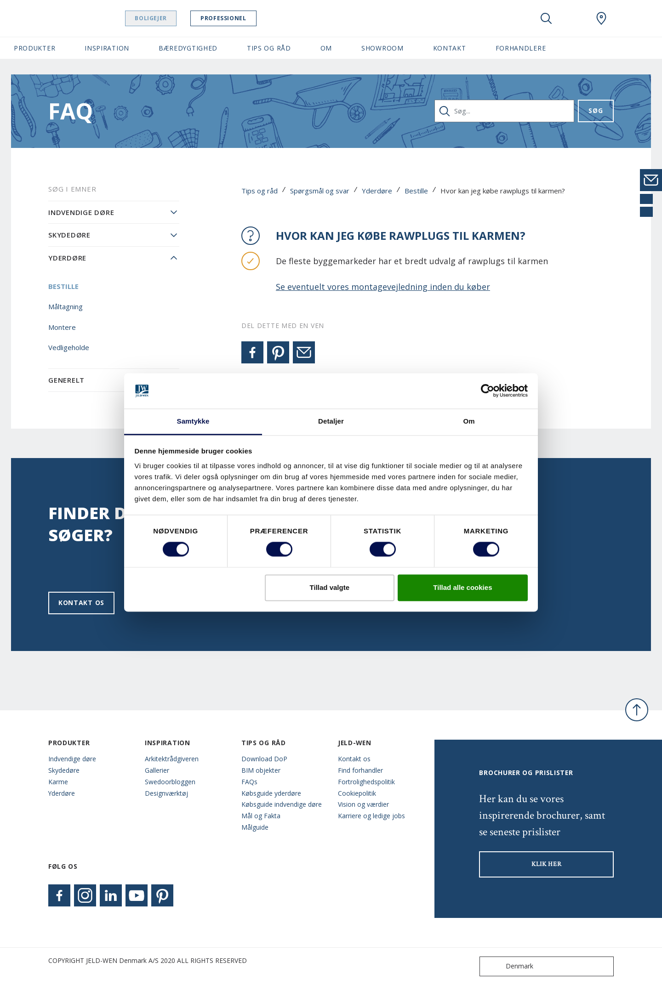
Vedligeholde (68, 347)
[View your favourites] (574, 18)
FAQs (249, 781)
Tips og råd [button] (269, 48)
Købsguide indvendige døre (281, 804)
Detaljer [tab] (331, 421)
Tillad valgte (329, 587)
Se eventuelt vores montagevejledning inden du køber (383, 286)
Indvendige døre (81, 212)
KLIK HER (546, 864)
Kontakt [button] (449, 48)
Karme (58, 781)
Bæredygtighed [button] (188, 48)
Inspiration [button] (107, 48)
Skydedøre (69, 234)
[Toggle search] (546, 18)
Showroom (382, 48)
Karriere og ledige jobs (371, 815)
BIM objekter (260, 770)
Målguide (254, 827)
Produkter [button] (34, 48)
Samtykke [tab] (193, 421)
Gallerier (157, 770)
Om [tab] (468, 421)
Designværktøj (166, 793)
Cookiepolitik (357, 793)
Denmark (508, 966)
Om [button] (326, 48)
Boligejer (163, 18)
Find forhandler (360, 770)
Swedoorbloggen (170, 781)
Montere (62, 327)
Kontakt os (81, 602)
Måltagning (65, 306)
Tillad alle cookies (462, 587)
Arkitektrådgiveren (172, 758)
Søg (595, 110)
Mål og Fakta (260, 815)
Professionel (236, 18)
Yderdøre (377, 190)
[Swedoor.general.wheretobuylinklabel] (601, 18)
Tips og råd (259, 190)
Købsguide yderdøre (271, 793)
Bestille (416, 190)
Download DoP (264, 758)
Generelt (66, 380)
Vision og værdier (363, 804)
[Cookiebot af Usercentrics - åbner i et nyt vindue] (487, 391)
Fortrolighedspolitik (366, 781)
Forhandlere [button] (521, 48)
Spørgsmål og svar (319, 190)
